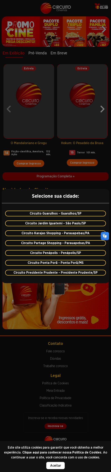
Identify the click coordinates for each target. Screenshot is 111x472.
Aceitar (55, 465)
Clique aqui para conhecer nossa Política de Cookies (61, 452)
